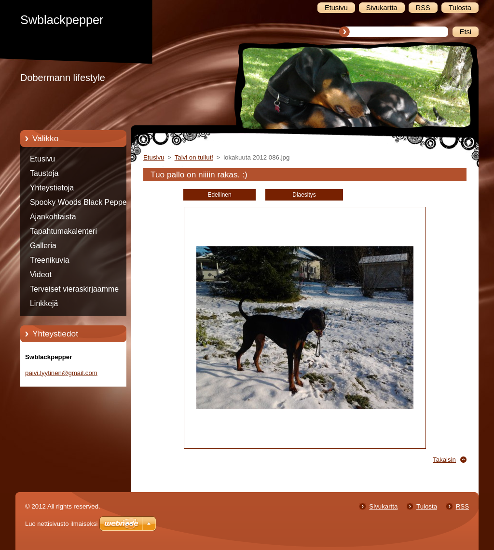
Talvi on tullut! (194, 157)
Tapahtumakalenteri (63, 231)
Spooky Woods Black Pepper (79, 202)
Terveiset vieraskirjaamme (74, 289)
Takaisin (444, 459)
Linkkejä (44, 303)
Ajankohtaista (53, 217)
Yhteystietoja (52, 188)
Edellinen (219, 194)
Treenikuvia (49, 260)
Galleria (43, 245)
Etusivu (42, 159)
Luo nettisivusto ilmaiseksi (61, 523)
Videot (41, 274)
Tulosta (426, 506)
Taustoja (44, 173)
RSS (462, 506)
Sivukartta (383, 506)
